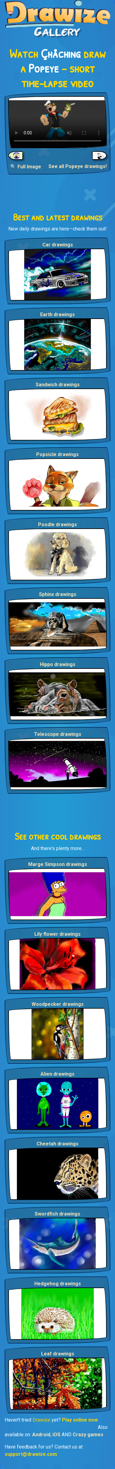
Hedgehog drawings (57, 1284)
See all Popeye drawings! (77, 166)
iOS (56, 1434)
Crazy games (88, 1434)
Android (41, 1434)
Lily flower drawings (57, 934)
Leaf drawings (57, 1354)
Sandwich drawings (58, 385)
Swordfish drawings (57, 1214)
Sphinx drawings (57, 594)
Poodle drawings (57, 524)
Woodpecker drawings (58, 1004)
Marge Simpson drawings (57, 864)
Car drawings (57, 245)
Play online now (80, 1420)
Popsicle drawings (57, 454)
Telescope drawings (57, 734)
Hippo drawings (57, 664)
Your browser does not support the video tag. (57, 122)
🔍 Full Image (25, 167)
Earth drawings (57, 314)
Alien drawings (57, 1074)
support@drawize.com (31, 1454)
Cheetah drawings (57, 1144)
